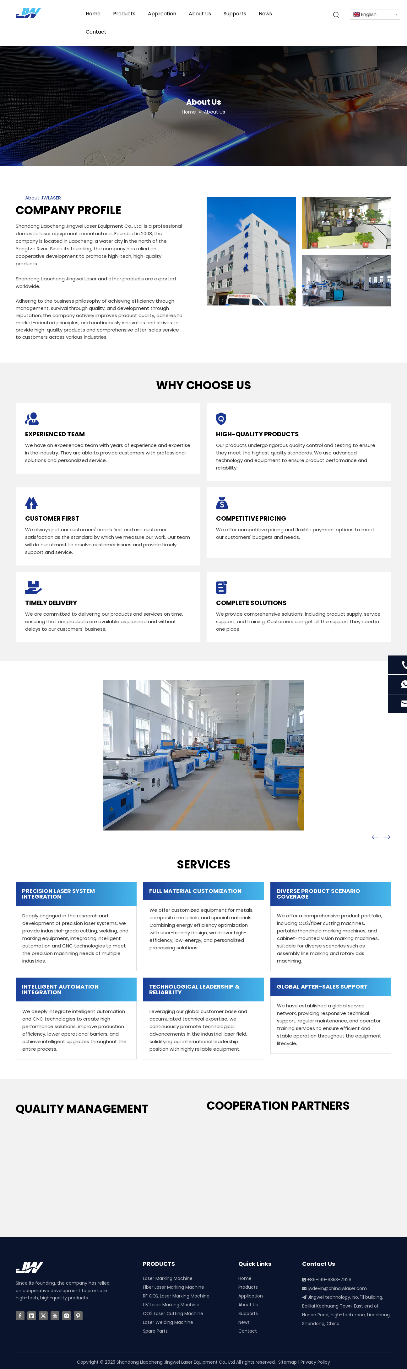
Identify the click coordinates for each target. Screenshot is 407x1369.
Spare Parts (155, 1331)
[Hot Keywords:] (336, 15)
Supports (248, 1313)
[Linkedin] (31, 1315)
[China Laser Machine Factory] (251, 251)
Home (245, 1278)
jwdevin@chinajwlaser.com (337, 1288)
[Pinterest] (78, 1315)
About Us (248, 1305)
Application (250, 1296)
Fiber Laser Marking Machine (173, 1287)
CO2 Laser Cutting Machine (173, 1313)
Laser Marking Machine (168, 1278)
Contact (247, 1331)
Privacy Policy (315, 1362)
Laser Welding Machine (168, 1322)
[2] (346, 280)
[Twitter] (43, 1315)
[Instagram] (66, 1315)
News (244, 1322)
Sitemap (287, 1362)
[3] (346, 223)
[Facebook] (20, 1315)
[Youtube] (55, 1315)
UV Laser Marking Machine (171, 1305)
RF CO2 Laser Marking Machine (176, 1296)
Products (248, 1287)
